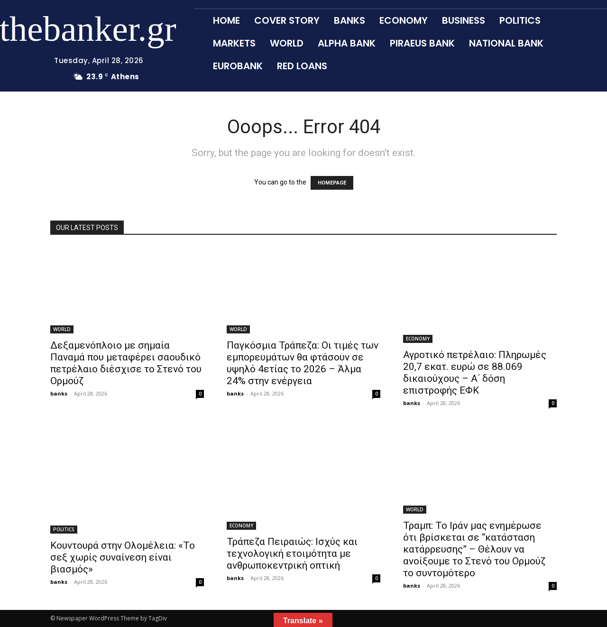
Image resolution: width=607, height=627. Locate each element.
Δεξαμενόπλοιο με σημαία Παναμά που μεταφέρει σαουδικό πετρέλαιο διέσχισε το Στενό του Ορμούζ (126, 363)
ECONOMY (418, 338)
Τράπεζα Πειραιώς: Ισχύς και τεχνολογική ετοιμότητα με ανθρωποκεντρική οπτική (292, 553)
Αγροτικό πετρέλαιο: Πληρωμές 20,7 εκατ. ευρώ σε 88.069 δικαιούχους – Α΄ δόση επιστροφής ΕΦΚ (474, 372)
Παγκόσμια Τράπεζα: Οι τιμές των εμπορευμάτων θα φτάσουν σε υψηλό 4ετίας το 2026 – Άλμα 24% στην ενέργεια (302, 363)
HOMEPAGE (332, 183)
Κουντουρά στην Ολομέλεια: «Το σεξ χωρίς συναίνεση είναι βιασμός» (122, 557)
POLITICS (63, 529)
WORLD (62, 329)
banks (58, 393)
